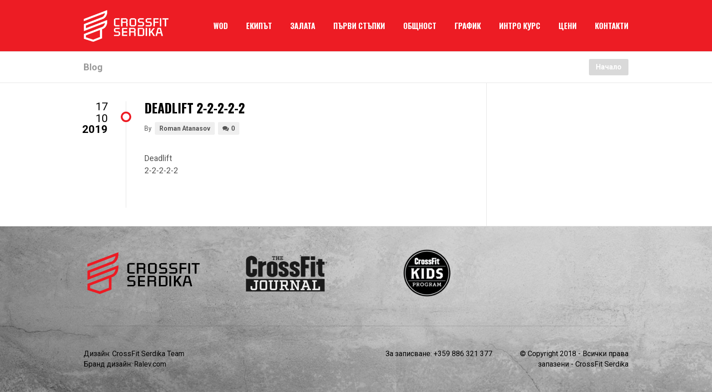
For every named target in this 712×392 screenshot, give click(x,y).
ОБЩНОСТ (419, 25)
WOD (220, 25)
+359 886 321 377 (463, 353)
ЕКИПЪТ (259, 25)
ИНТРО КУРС (519, 25)
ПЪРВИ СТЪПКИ (359, 25)
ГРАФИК (468, 25)
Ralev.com (150, 364)
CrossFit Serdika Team (148, 353)
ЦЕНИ (568, 25)
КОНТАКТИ (611, 25)
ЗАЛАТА (302, 25)
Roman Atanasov (184, 128)
